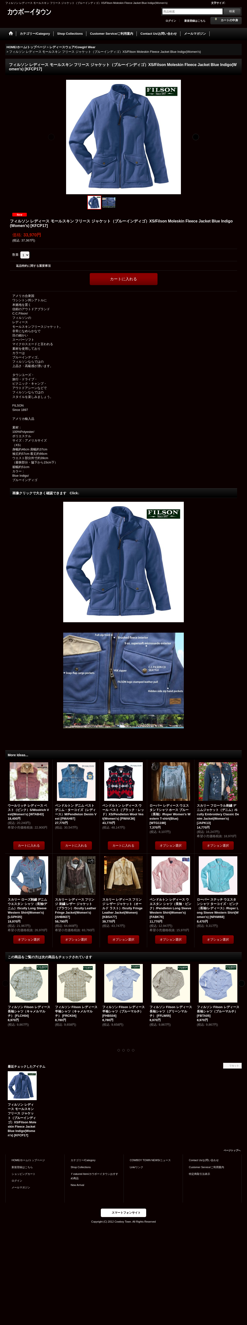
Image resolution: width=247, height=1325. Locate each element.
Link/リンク (136, 1167)
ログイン (170, 20)
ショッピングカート (23, 1173)
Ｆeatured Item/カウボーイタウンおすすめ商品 (94, 1176)
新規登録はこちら (195, 20)
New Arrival (77, 1185)
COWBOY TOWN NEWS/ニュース (150, 1160)
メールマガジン (21, 1187)
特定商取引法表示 (199, 1173)
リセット (234, 1065)
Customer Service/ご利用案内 (206, 1167)
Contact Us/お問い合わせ (204, 1160)
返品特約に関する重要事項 (33, 266)
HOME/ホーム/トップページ (28, 1160)
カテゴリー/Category (83, 1160)
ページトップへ (232, 1150)
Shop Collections (81, 1167)
